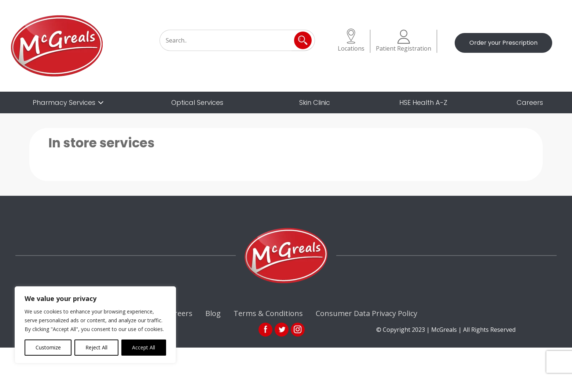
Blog (213, 313)
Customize (48, 347)
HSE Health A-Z (423, 102)
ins (298, 330)
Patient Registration (403, 41)
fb (265, 330)
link (282, 330)
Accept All (143, 347)
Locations (351, 40)
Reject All (96, 347)
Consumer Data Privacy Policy (366, 313)
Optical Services (197, 102)
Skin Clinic (314, 102)
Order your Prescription (503, 42)
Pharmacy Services (64, 102)
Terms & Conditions (268, 313)
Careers (530, 102)
